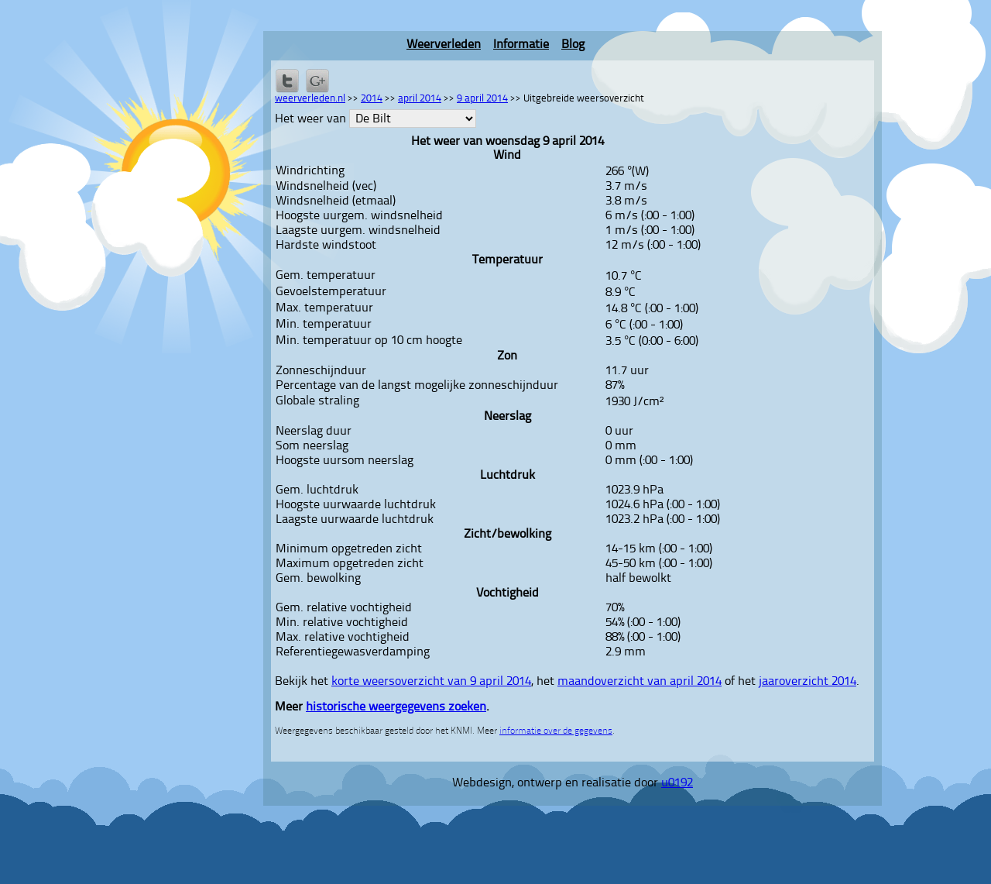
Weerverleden (443, 45)
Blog (573, 45)
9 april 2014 (482, 99)
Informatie (521, 45)
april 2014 (419, 99)
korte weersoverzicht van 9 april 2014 (431, 682)
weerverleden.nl (310, 99)
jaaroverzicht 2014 (807, 682)
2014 (371, 99)
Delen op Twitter (287, 80)
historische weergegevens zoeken (396, 707)
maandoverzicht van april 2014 (639, 682)
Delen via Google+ (317, 80)
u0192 (677, 783)
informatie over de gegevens (555, 731)
